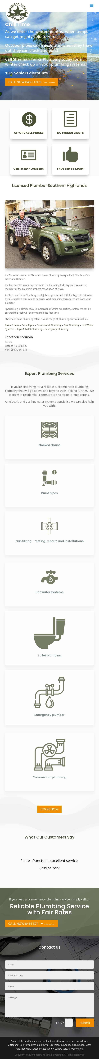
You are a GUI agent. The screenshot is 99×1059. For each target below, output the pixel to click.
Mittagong (13, 1044)
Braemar (54, 1044)
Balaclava (25, 1044)
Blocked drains (49, 445)
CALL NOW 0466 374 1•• (31, 82)
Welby (50, 1048)
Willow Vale (61, 1048)
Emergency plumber (49, 715)
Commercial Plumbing (49, 325)
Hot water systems (49, 592)
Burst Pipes (28, 325)
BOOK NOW (49, 809)
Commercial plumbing (49, 777)
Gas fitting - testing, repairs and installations (49, 541)
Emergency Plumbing (56, 329)
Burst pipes (49, 493)
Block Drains (12, 325)
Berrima (35, 1044)
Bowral (45, 1044)
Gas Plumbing (71, 325)
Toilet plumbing (49, 655)
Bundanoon (66, 1044)
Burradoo (79, 1044)
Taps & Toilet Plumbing (29, 329)
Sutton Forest (39, 1048)
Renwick (25, 1048)
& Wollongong (75, 1048)
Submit (85, 1023)
